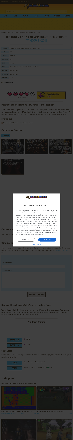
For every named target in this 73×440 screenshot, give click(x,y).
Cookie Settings (30, 234)
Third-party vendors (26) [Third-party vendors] (34, 221)
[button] (36, 244)
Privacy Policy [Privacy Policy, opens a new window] (40, 234)
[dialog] (36, 220)
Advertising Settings (28, 232)
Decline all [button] (25, 240)
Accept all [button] (47, 239)
